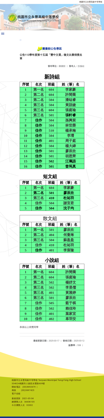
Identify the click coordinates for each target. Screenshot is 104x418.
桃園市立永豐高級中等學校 (90, 2)
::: (20, 39)
